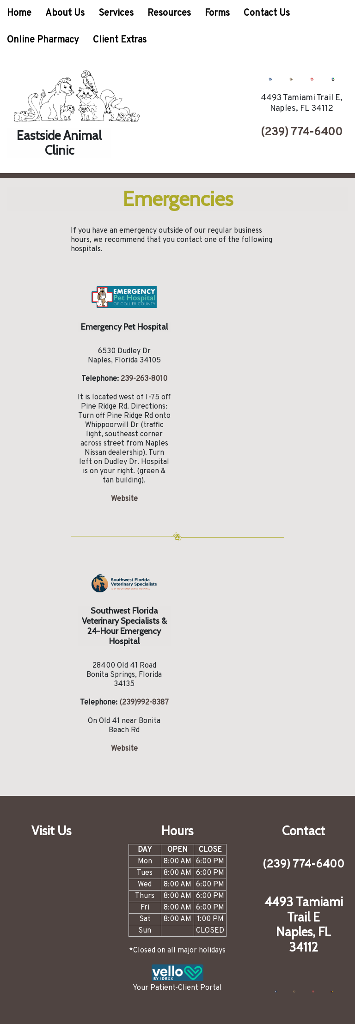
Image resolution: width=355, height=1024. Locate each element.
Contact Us (267, 13)
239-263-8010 (144, 379)
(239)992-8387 (144, 702)
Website (124, 499)
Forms (217, 13)
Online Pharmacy (43, 40)
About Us (65, 13)
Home (19, 13)
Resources (169, 13)
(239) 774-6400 (302, 132)
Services (116, 13)
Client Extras (120, 40)
